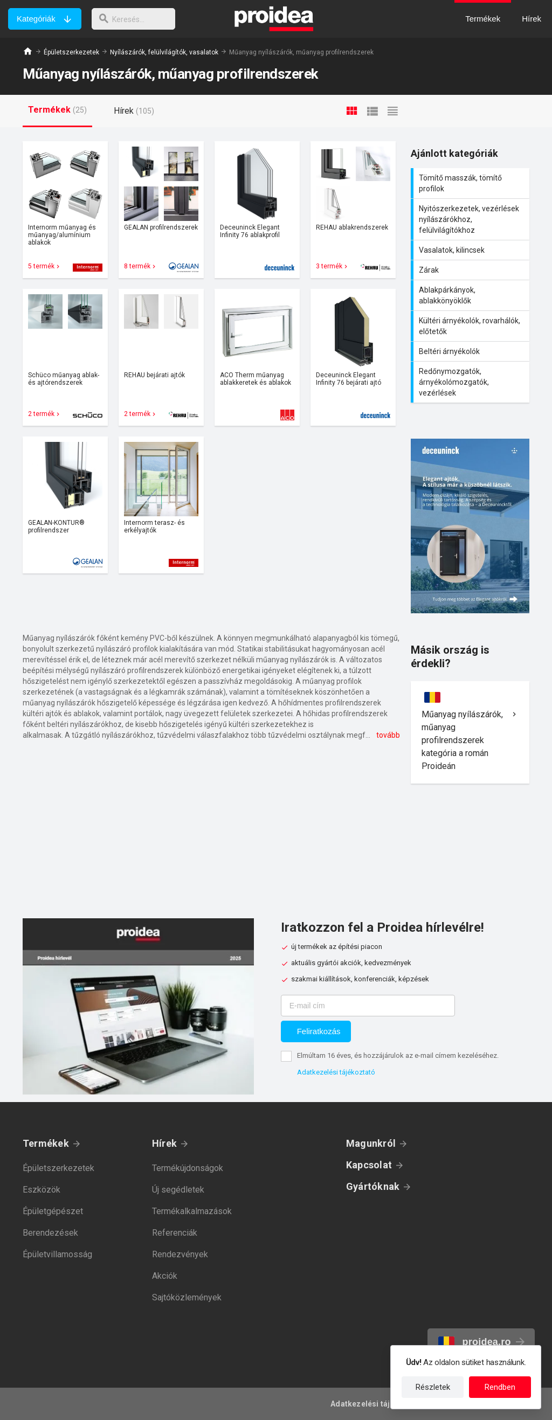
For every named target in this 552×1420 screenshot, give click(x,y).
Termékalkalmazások (192, 1211)
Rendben (500, 1387)
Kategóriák (36, 18)
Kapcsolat (369, 1164)
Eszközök (41, 1190)
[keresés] (136, 19)
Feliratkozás (319, 1031)
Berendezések (50, 1233)
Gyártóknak (372, 1186)
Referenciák (174, 1233)
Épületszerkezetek (71, 52)
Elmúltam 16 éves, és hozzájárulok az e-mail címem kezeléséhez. (398, 1055)
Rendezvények (180, 1254)
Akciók (164, 1276)
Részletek (433, 1387)
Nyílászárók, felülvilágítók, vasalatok (164, 52)
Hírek (164, 1143)
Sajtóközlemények (187, 1297)
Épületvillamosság (57, 1254)
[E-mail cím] (368, 1005)
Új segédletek (178, 1190)
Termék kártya (65, 209)
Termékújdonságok (187, 1168)
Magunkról (371, 1143)
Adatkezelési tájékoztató (336, 1072)
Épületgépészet (53, 1211)
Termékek (46, 1143)
